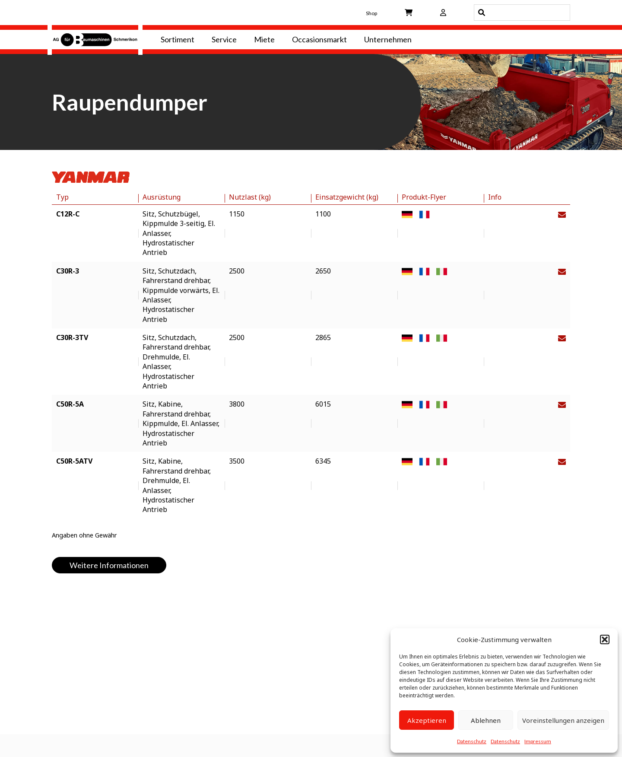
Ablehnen (486, 720)
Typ (62, 197)
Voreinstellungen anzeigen (563, 720)
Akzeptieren (426, 720)
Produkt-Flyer (424, 197)
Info (494, 197)
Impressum (537, 741)
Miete (264, 39)
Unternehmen (388, 39)
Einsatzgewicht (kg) (346, 197)
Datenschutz (471, 741)
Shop (371, 13)
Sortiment (177, 39)
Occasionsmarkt (319, 39)
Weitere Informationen (109, 565)
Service (224, 39)
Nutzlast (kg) (250, 197)
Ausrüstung (162, 197)
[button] (604, 639)
